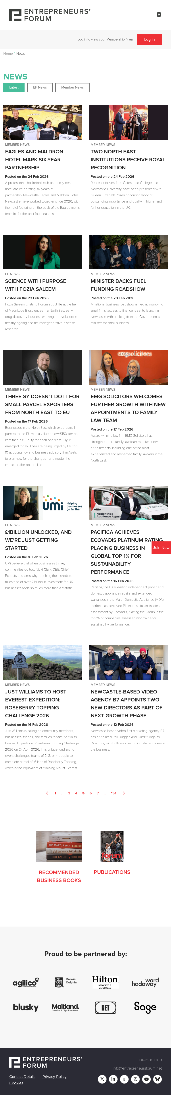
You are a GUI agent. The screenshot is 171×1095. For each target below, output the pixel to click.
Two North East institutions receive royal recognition (128, 159)
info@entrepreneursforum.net (137, 1068)
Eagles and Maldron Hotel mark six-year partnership (34, 159)
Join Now (161, 547)
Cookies (16, 1083)
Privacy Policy (54, 1076)
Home (8, 53)
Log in (149, 39)
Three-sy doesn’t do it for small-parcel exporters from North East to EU (42, 404)
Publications (112, 872)
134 (113, 793)
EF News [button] (40, 87)
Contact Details (22, 1076)
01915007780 (150, 1060)
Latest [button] (14, 87)
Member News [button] (72, 87)
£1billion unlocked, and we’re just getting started (38, 540)
